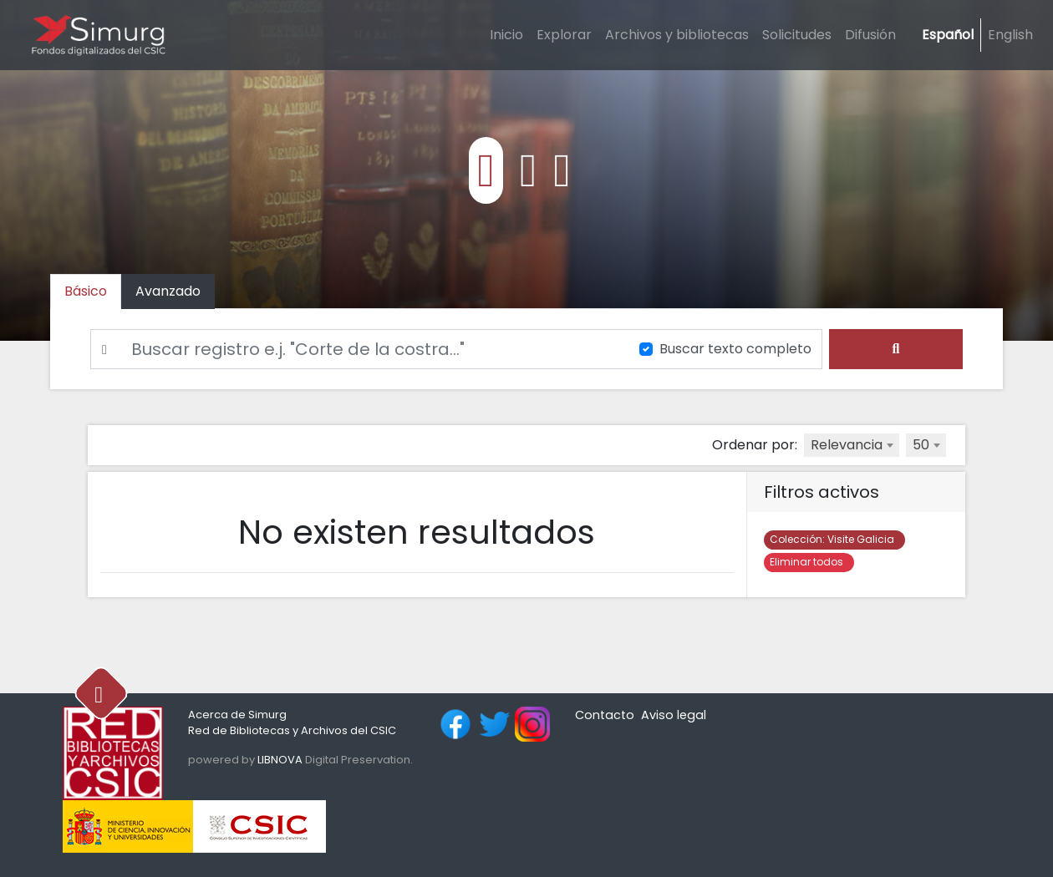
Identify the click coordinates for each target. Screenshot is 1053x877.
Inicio (506, 34)
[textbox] (851, 445)
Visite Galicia (834, 539)
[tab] (168, 291)
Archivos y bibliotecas (677, 34)
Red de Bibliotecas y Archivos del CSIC (292, 730)
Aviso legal (673, 715)
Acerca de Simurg (237, 714)
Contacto (604, 715)
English (1010, 34)
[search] (896, 349)
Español (948, 34)
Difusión (870, 34)
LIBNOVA (280, 760)
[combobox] (851, 445)
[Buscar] (355, 349)
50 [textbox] (921, 444)
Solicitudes (797, 34)
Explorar (564, 34)
